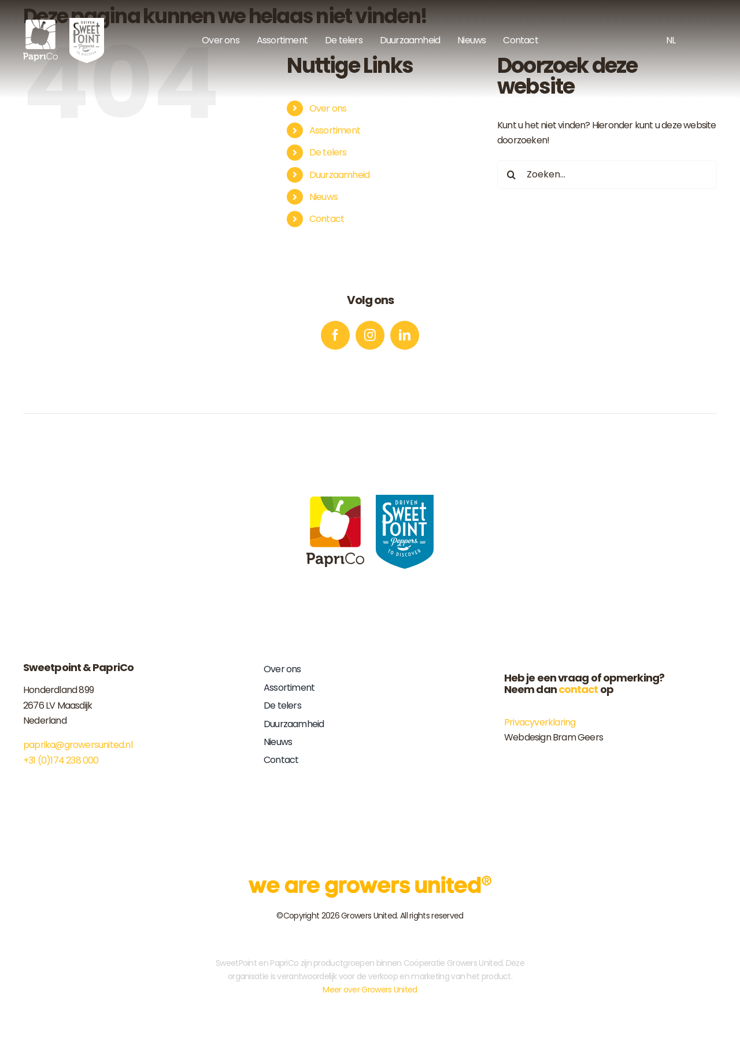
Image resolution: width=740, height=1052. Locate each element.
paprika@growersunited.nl (77, 744)
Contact (326, 218)
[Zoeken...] (607, 174)
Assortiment (334, 130)
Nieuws (323, 196)
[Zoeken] (511, 174)
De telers (328, 152)
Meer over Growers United (370, 989)
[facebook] (335, 335)
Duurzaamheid (339, 174)
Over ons (328, 108)
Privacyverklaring (539, 722)
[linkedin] (404, 335)
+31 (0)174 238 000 (61, 760)
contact (578, 689)
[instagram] (370, 335)
